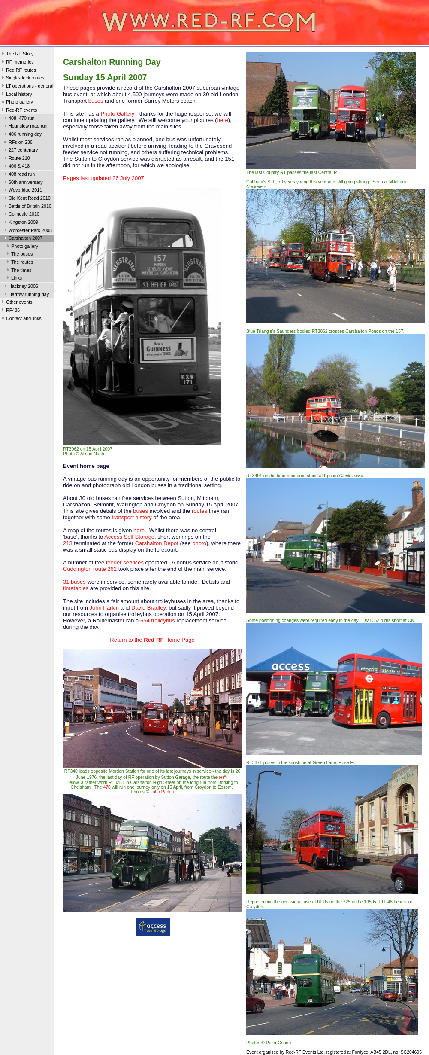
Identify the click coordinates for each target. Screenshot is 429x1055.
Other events (16, 302)
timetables (75, 588)
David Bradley (148, 607)
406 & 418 (16, 166)
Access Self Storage (129, 537)
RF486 (10, 311)
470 (107, 787)
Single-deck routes (22, 78)
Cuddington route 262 (90, 569)
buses (95, 101)
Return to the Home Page (152, 640)
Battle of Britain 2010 (27, 207)
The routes (19, 262)
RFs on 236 (18, 143)
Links (13, 278)
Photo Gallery (117, 113)
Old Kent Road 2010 (27, 198)
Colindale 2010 (21, 214)
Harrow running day (26, 295)
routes (199, 511)
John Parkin (104, 607)
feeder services (125, 562)
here (222, 120)
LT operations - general (26, 86)
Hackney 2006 (20, 287)
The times (18, 271)
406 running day (22, 134)
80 (222, 777)
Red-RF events (18, 110)
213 (68, 543)
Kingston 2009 (20, 223)
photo (199, 543)
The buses (19, 254)
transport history (131, 517)
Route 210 (16, 159)
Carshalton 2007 (22, 238)
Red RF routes (18, 70)
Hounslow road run (25, 126)
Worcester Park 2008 (27, 231)
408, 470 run (19, 119)
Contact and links (21, 319)
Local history (16, 94)
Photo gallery (16, 102)
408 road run (19, 174)
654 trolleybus (157, 620)
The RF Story (16, 54)
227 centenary (20, 150)
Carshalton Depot (156, 543)
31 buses (74, 582)
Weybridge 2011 (22, 190)
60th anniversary (23, 183)
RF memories (17, 62)
